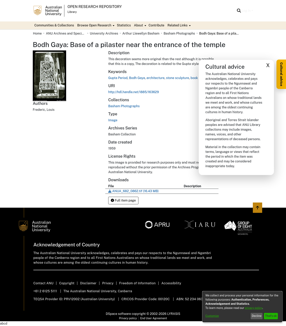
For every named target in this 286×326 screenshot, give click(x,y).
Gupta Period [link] (118, 78)
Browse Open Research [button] (94, 25)
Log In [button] (246, 11)
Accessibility (171, 283)
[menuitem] (95, 25)
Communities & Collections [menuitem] (54, 25)
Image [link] (112, 120)
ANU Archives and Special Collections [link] (66, 33)
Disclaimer (88, 283)
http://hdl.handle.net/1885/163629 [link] (133, 92)
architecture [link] (156, 78)
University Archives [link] (104, 33)
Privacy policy (128, 318)
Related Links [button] (177, 25)
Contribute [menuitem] (156, 25)
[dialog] (242, 306)
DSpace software (118, 314)
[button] (239, 10)
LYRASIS (173, 314)
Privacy (108, 283)
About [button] (138, 25)
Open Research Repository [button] (95, 7)
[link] (124, 106)
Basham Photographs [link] (179, 33)
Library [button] (72, 12)
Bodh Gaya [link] (137, 78)
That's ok (271, 315)
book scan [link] (198, 78)
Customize (212, 315)
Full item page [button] (123, 200)
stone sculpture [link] (177, 78)
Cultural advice (281, 74)
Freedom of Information (137, 283)
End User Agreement (153, 318)
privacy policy (253, 308)
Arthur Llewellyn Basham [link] (140, 33)
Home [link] (37, 33)
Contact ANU (43, 283)
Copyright (66, 283)
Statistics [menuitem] (124, 25)
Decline (257, 315)
